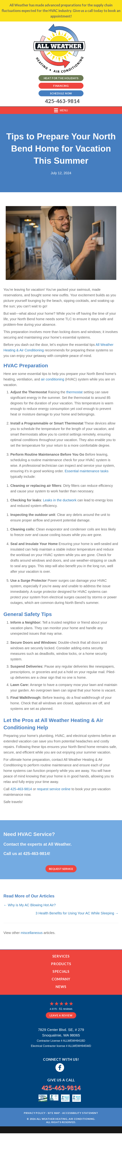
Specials (61, 971)
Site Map (54, 1112)
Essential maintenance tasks (86, 471)
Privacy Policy (34, 1112)
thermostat (74, 392)
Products (61, 964)
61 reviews (65, 1008)
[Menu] (61, 110)
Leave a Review (61, 1015)
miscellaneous (32, 933)
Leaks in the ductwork (59, 500)
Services (61, 956)
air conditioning (52, 379)
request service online (54, 789)
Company (61, 979)
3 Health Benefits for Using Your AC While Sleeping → (77, 913)
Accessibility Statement (80, 1112)
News (61, 987)
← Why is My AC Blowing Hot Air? (29, 905)
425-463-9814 (21, 789)
